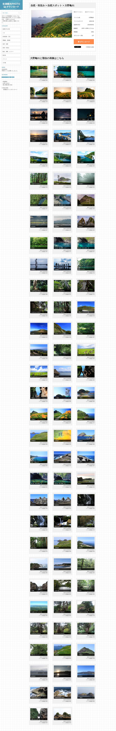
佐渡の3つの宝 (6, 29)
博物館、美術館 (6, 40)
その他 (4, 62)
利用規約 (5, 81)
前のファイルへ (78, 12)
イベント (5, 59)
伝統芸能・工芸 (6, 36)
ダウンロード (84, 42)
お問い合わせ (6, 83)
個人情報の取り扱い (8, 84)
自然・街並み (6, 47)
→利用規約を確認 (89, 47)
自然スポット (54, 5)
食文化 (4, 55)
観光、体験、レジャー (8, 51)
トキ (4, 32)
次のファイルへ (89, 12)
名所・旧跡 (5, 44)
